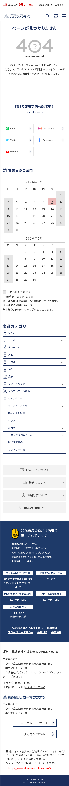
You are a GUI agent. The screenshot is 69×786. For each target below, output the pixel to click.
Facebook (48, 139)
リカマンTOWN (34, 734)
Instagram (48, 128)
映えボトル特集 (16, 413)
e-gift (11, 427)
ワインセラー (15, 398)
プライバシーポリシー (20, 632)
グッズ (11, 420)
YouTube (14, 151)
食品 (10, 376)
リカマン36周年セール (20, 435)
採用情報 (56, 632)
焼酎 (10, 369)
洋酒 (10, 354)
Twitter (14, 139)
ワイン (11, 332)
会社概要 (42, 632)
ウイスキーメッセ (17, 405)
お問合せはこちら (35, 687)
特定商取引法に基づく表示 (27, 628)
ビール (11, 340)
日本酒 (11, 362)
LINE (12, 128)
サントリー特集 (16, 449)
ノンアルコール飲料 (19, 391)
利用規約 (52, 628)
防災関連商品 (15, 442)
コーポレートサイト (34, 723)
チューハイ (14, 347)
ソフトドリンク (16, 383)
